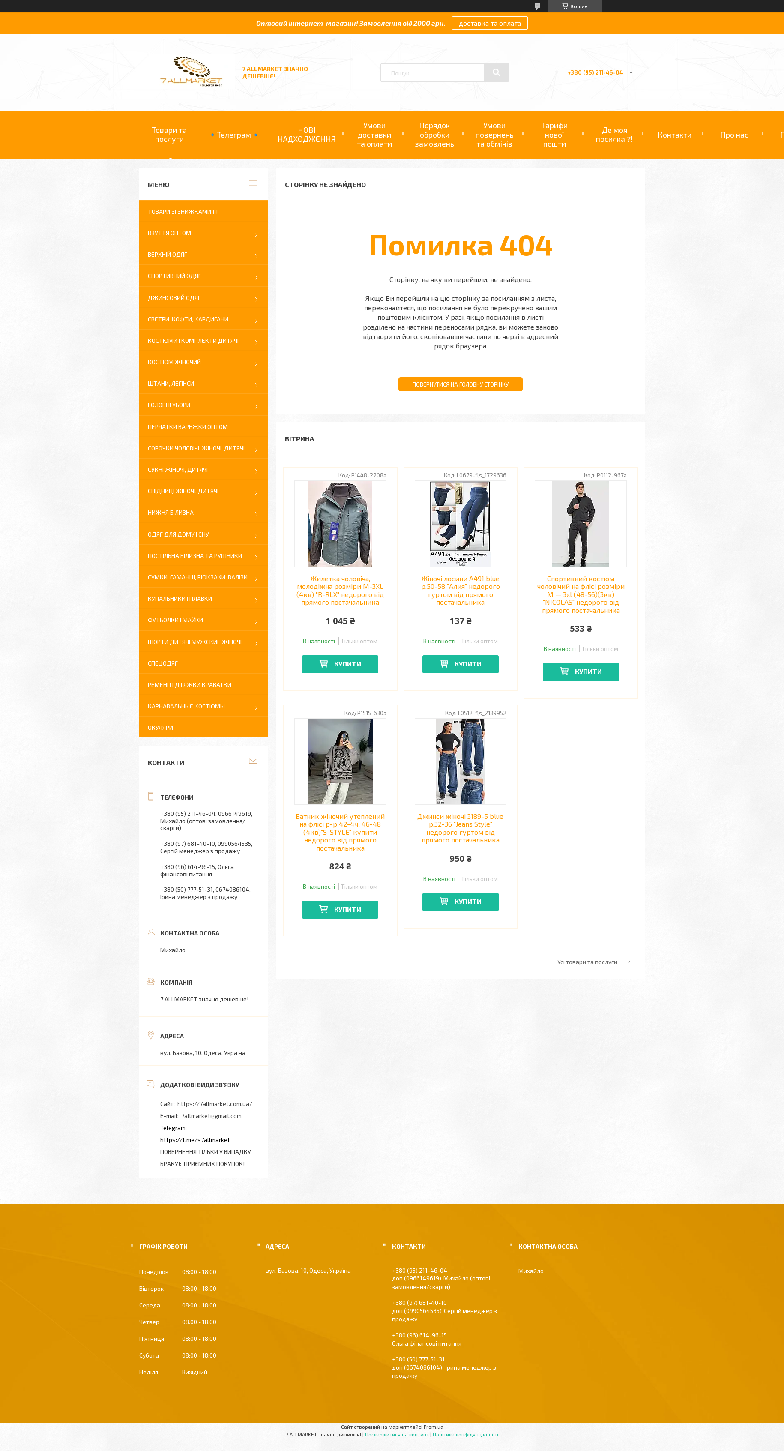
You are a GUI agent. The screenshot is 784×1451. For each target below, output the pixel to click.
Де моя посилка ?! (614, 134)
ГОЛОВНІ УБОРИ (169, 404)
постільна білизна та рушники (195, 555)
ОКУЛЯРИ (160, 727)
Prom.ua (433, 1427)
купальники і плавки (180, 598)
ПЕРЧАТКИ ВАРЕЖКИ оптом (188, 426)
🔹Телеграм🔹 (234, 134)
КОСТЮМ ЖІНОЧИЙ (174, 362)
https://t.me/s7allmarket (195, 1139)
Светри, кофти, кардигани (188, 319)
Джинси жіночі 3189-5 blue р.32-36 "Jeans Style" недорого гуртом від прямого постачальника (460, 828)
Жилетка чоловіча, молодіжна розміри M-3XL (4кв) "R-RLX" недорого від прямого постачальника (340, 590)
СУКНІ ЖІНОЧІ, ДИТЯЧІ (178, 469)
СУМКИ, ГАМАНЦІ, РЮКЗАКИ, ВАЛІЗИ (198, 577)
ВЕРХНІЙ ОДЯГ (167, 254)
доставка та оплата (490, 23)
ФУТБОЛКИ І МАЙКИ (175, 620)
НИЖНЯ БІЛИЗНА (171, 512)
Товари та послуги (169, 134)
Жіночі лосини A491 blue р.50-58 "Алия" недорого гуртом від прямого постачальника (460, 590)
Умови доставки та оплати (374, 134)
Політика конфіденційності (465, 1434)
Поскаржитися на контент (397, 1434)
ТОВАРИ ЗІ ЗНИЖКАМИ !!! (183, 211)
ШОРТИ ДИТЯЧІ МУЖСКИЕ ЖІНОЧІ (195, 641)
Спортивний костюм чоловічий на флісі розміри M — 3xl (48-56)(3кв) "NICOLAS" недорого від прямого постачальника (581, 594)
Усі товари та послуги (587, 961)
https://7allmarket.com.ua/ (214, 1103)
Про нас (734, 134)
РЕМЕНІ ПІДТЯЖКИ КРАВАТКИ (189, 684)
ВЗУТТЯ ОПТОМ (169, 233)
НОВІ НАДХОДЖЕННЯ (307, 134)
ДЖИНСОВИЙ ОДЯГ (174, 297)
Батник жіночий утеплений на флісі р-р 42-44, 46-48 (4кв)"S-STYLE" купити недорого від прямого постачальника (340, 832)
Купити (347, 664)
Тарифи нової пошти (554, 134)
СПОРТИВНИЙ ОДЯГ (174, 275)
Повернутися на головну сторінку (461, 384)
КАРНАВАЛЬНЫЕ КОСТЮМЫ (186, 706)
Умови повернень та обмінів (495, 134)
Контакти (674, 134)
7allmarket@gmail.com (211, 1115)
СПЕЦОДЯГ (163, 663)
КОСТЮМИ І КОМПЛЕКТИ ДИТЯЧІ (193, 340)
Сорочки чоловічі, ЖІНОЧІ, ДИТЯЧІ (196, 448)
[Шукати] (496, 72)
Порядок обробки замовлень (434, 134)
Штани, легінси (171, 383)
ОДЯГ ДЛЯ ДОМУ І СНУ (178, 534)
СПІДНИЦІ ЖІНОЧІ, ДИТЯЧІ (183, 491)
